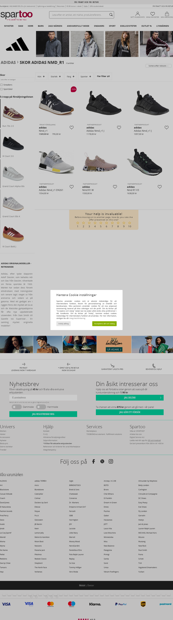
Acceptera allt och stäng (104, 324)
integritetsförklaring (77, 318)
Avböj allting (63, 324)
